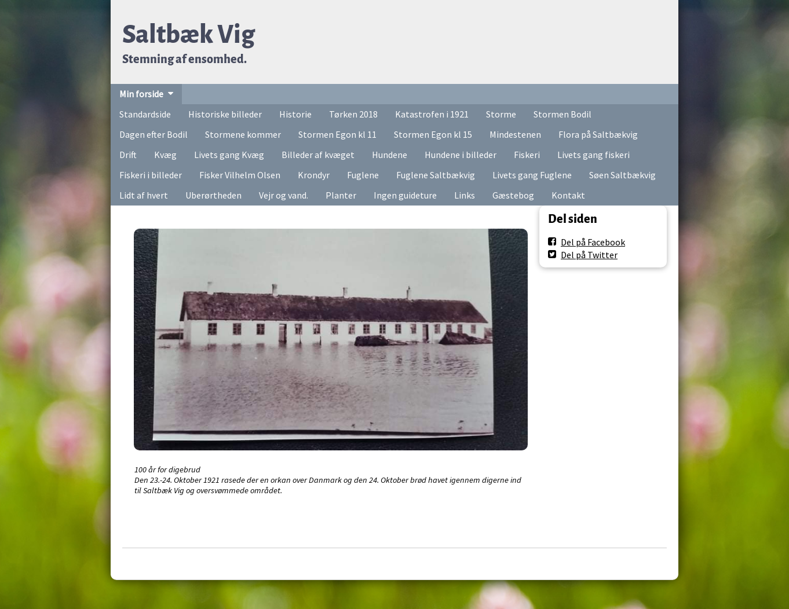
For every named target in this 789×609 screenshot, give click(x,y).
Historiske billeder (225, 114)
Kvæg (165, 154)
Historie (295, 114)
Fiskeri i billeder (150, 175)
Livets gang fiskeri (593, 154)
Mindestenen (515, 134)
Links (464, 195)
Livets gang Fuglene (532, 175)
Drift (128, 154)
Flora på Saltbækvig (598, 134)
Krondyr (314, 175)
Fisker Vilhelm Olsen (239, 175)
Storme (501, 114)
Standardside (145, 114)
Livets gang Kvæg (229, 154)
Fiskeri (527, 154)
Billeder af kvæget (318, 154)
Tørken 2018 (353, 114)
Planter (341, 195)
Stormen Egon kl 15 (433, 134)
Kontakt (568, 195)
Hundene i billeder (460, 154)
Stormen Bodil (562, 114)
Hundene (389, 154)
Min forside (141, 94)
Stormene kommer (243, 134)
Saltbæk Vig (188, 34)
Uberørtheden (213, 195)
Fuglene (363, 175)
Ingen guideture (405, 195)
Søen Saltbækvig (622, 175)
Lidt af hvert (143, 195)
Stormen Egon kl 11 (337, 134)
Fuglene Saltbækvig (435, 175)
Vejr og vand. (283, 195)
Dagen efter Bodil (153, 134)
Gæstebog (513, 195)
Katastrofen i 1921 (432, 114)
